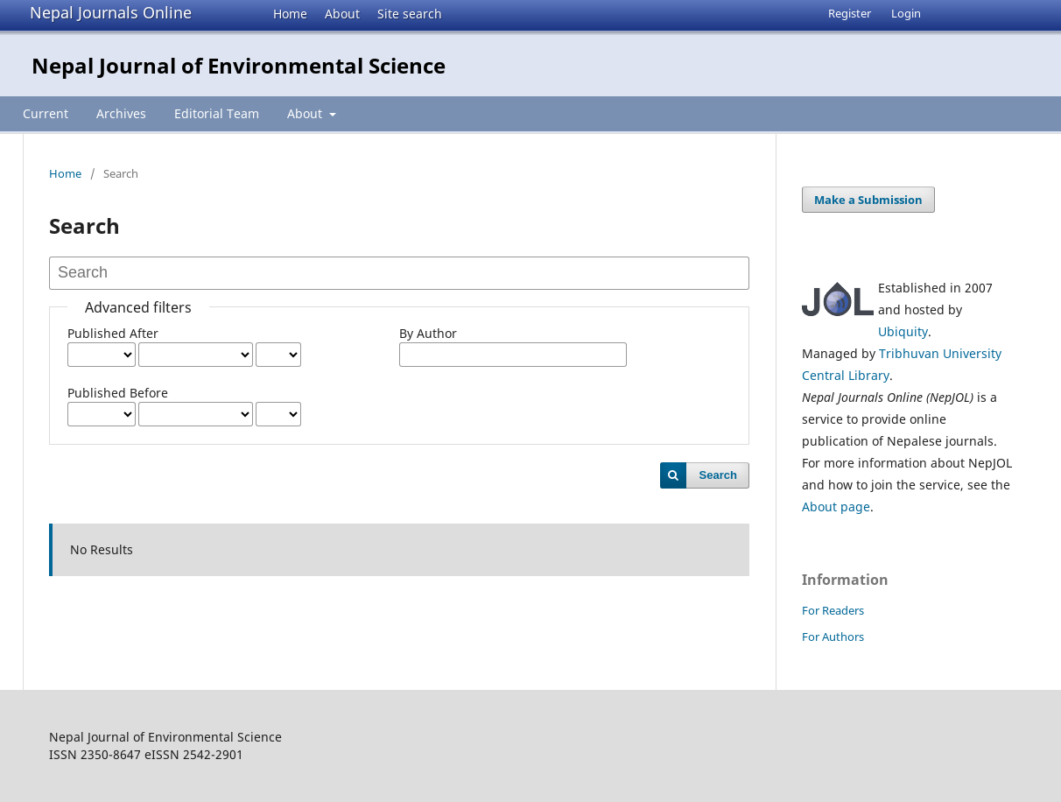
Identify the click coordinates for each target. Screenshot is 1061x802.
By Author (428, 333)
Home (290, 13)
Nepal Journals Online (111, 12)
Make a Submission (868, 200)
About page (836, 506)
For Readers (833, 610)
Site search (409, 13)
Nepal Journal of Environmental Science (239, 65)
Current (45, 113)
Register (849, 13)
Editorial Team (216, 113)
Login (906, 13)
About (342, 13)
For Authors (833, 636)
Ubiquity (903, 331)
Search (718, 475)
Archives (121, 113)
